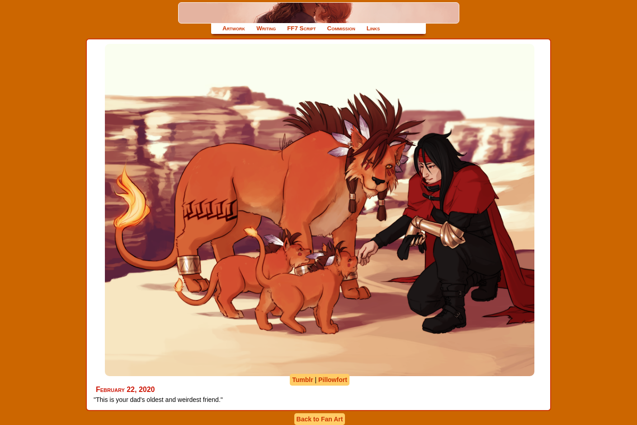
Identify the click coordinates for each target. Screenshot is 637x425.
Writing (266, 28)
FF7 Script (301, 28)
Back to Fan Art (320, 419)
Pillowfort (332, 379)
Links (373, 28)
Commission (341, 28)
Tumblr (302, 379)
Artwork (233, 28)
